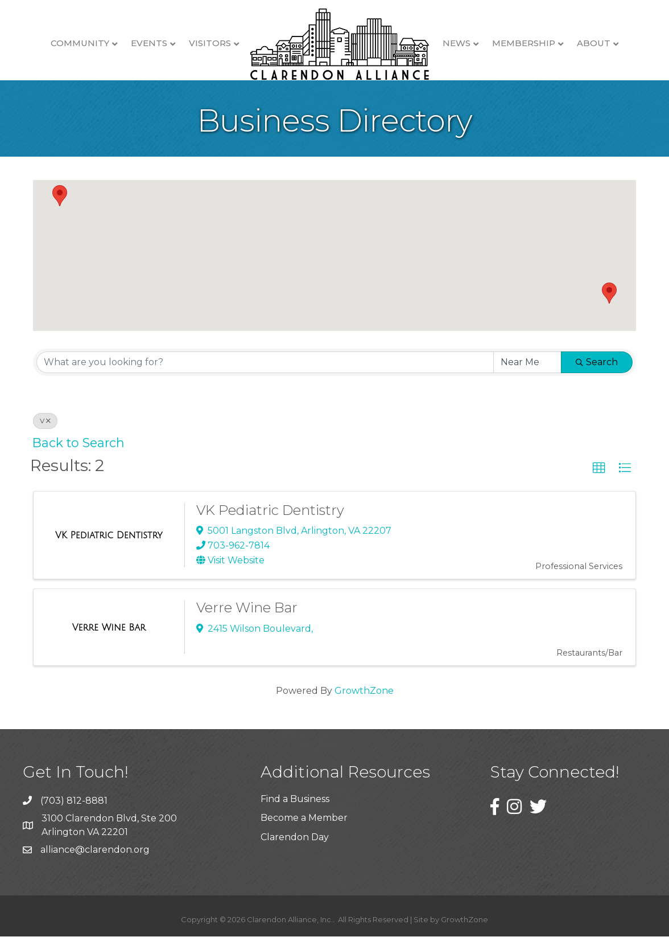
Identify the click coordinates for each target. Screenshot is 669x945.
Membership (523, 43)
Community (80, 43)
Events (149, 43)
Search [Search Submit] (597, 370)
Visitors (210, 43)
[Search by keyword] (265, 371)
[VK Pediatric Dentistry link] (108, 544)
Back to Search (78, 451)
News (456, 43)
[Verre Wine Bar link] (109, 636)
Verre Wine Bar (247, 616)
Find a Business (295, 807)
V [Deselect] (45, 429)
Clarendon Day (295, 845)
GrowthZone (364, 699)
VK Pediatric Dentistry (270, 518)
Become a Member (304, 826)
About (593, 43)
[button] (59, 204)
